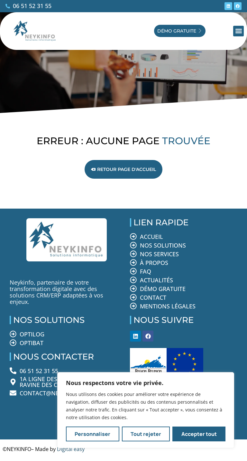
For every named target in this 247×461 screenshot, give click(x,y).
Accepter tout (199, 433)
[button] (238, 31)
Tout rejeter (146, 433)
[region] (145, 410)
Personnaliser (92, 433)
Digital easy (71, 449)
